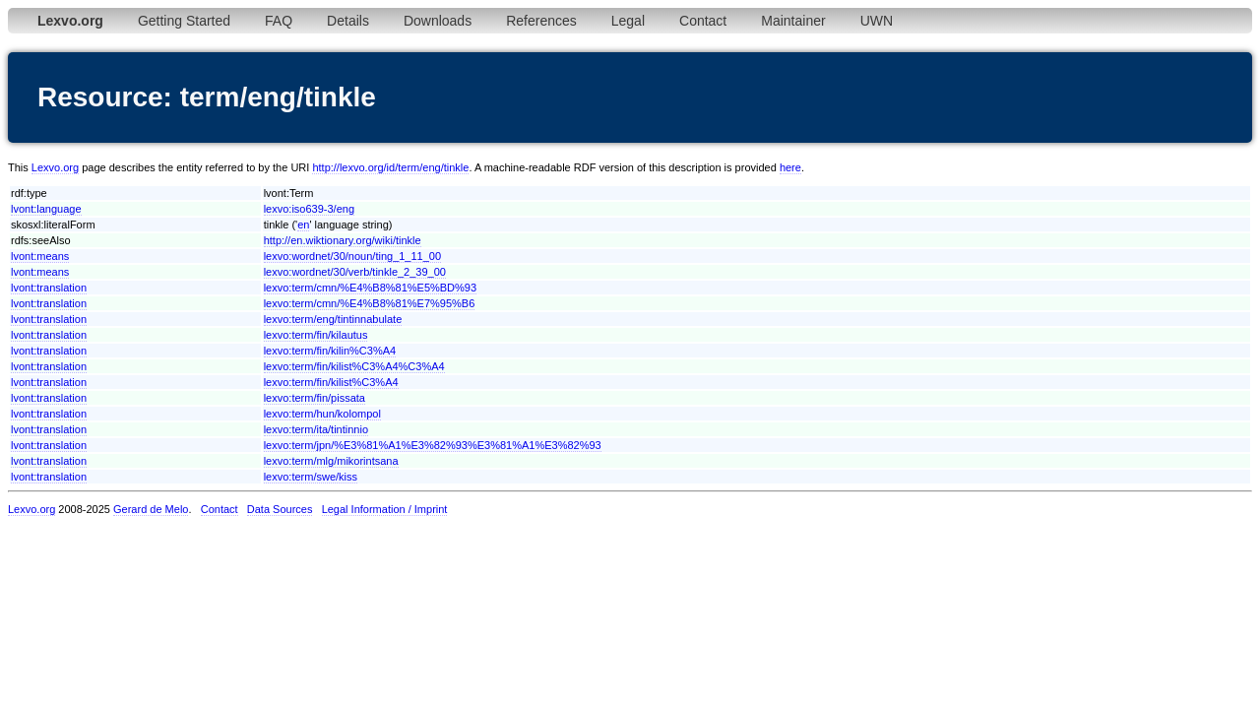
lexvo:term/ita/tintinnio (316, 429)
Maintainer (793, 21)
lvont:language (46, 209)
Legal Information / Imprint (385, 509)
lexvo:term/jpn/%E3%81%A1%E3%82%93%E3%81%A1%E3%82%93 (432, 445)
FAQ (278, 21)
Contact (702, 21)
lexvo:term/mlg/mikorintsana (331, 461)
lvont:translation (49, 287)
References (541, 21)
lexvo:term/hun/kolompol (322, 413)
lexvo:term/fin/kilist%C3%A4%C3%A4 (354, 366)
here (790, 167)
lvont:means (40, 256)
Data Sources (280, 509)
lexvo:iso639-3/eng (309, 209)
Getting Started (184, 21)
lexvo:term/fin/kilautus (316, 335)
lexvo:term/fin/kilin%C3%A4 (330, 350)
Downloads (438, 21)
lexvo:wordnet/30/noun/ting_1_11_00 (352, 256)
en (303, 224)
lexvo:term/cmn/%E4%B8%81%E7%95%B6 (369, 303)
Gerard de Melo (150, 509)
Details (348, 21)
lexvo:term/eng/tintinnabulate (333, 319)
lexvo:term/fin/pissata (314, 398)
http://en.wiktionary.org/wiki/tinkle (342, 240)
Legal (628, 21)
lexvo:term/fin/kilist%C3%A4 (331, 382)
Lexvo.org (55, 167)
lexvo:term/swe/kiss (310, 477)
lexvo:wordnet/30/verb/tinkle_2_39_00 (355, 272)
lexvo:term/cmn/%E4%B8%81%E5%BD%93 (370, 287)
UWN (876, 21)
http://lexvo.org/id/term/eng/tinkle (390, 167)
